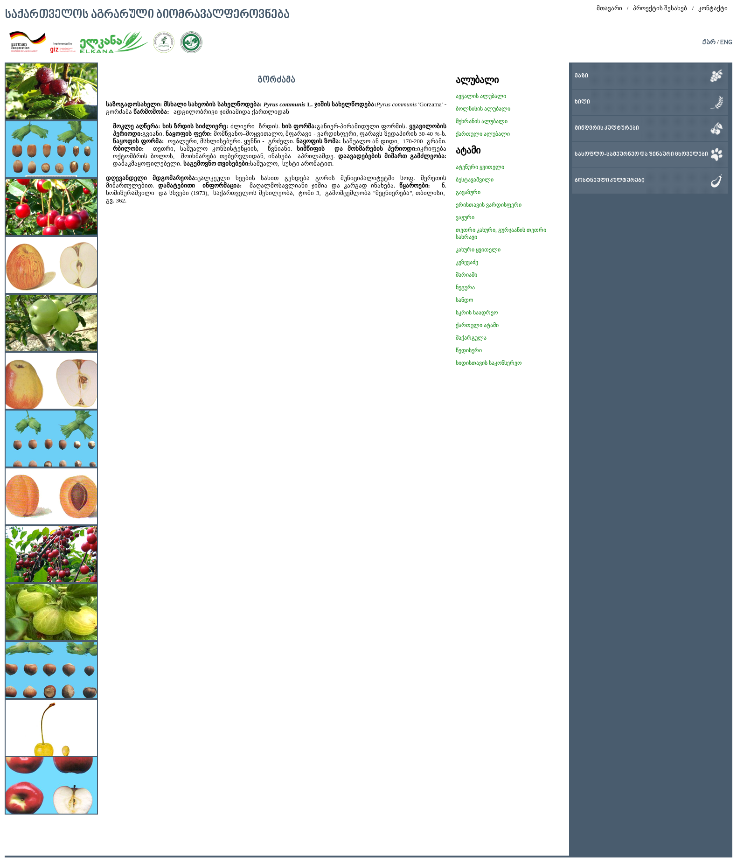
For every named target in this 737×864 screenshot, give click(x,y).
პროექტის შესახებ (660, 8)
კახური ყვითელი (478, 249)
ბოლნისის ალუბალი (483, 108)
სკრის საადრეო (477, 312)
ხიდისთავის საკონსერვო (488, 363)
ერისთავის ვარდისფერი (488, 205)
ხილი (582, 102)
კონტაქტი (713, 8)
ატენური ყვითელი (480, 167)
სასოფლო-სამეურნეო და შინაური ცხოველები (641, 154)
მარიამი (466, 275)
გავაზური (468, 192)
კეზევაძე (467, 262)
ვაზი (581, 76)
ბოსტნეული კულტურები (610, 180)
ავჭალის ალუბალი (481, 96)
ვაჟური (465, 217)
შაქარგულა (471, 337)
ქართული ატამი (477, 325)
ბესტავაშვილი (475, 179)
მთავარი (609, 8)
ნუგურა (465, 287)
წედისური (469, 350)
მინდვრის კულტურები (607, 128)
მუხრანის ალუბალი (482, 121)
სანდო (464, 300)
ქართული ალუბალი (483, 134)
